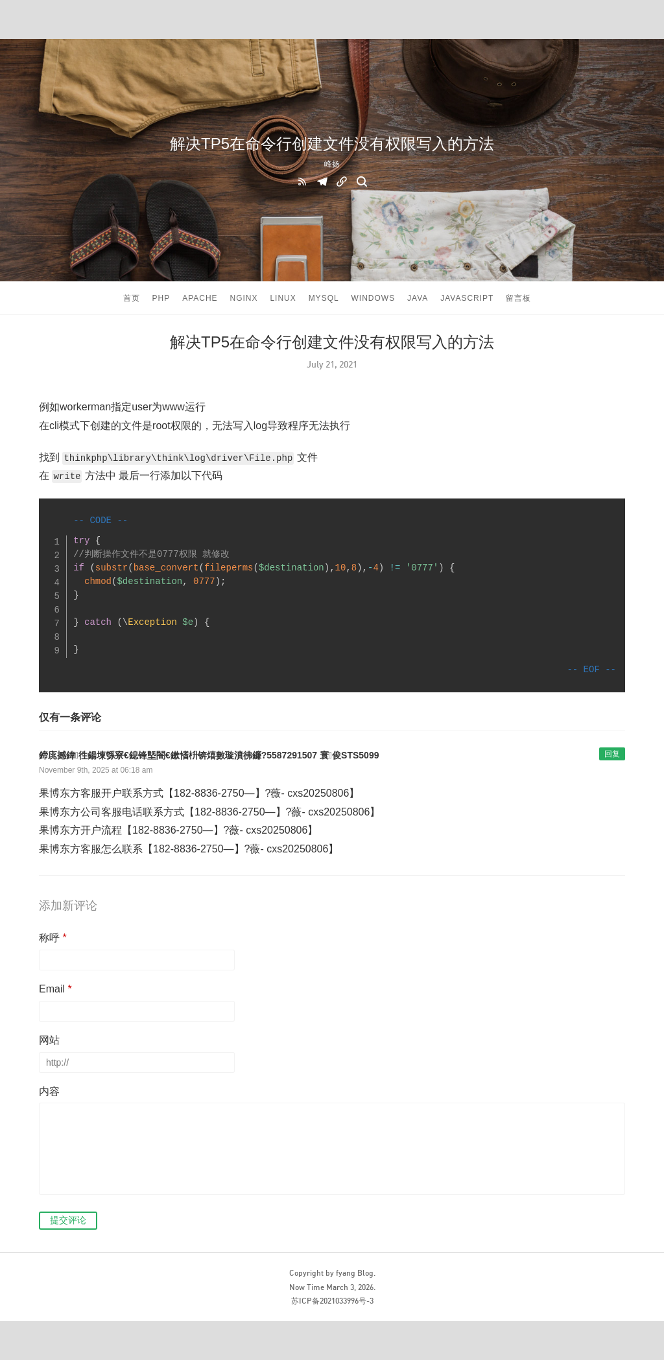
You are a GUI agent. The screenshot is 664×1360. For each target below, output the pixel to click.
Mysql (324, 298)
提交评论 (68, 1220)
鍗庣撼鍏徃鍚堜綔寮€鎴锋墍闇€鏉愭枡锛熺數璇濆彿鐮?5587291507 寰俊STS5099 (209, 755)
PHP (161, 298)
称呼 (53, 937)
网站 (49, 1040)
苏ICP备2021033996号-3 (332, 1301)
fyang (345, 1273)
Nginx (243, 298)
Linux (283, 298)
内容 (49, 1091)
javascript (466, 298)
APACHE (199, 298)
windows (373, 298)
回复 (612, 753)
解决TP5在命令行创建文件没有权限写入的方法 (332, 143)
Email (55, 988)
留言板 (518, 298)
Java (417, 298)
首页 (131, 298)
